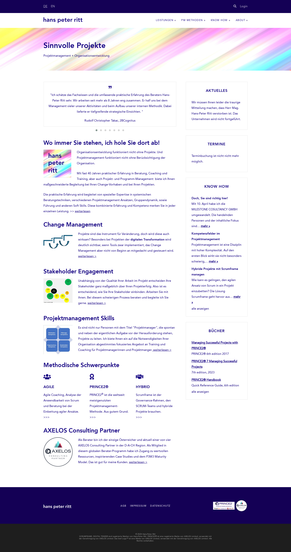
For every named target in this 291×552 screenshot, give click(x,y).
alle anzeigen (200, 308)
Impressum (138, 506)
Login (244, 6)
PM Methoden (192, 20)
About (240, 20)
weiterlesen (82, 211)
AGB (123, 506)
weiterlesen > (87, 256)
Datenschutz (160, 506)
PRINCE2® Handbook (206, 380)
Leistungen (164, 20)
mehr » (205, 226)
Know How (219, 20)
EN (53, 6)
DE (45, 6)
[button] (96, 130)
